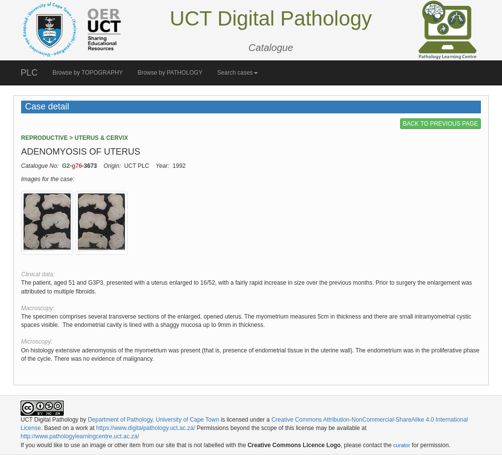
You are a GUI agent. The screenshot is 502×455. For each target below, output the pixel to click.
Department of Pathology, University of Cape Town (153, 419)
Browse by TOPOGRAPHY (87, 72)
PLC (29, 73)
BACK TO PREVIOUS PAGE (440, 123)
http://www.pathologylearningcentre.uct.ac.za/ (80, 436)
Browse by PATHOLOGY (170, 72)
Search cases (237, 72)
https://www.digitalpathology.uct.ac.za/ (145, 428)
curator (401, 445)
